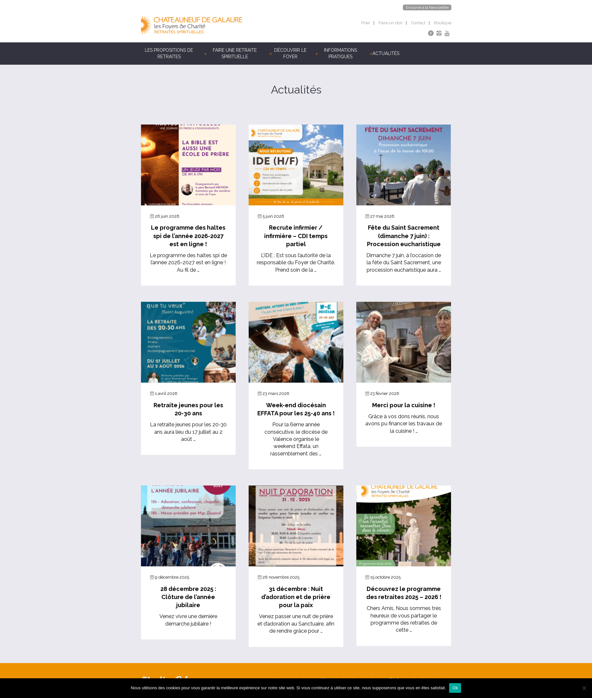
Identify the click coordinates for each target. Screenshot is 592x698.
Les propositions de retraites (169, 53)
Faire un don (391, 22)
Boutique (442, 22)
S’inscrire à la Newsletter (427, 7)
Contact (418, 22)
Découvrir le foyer (290, 53)
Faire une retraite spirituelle (235, 53)
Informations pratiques (340, 53)
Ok (455, 687)
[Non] (584, 688)
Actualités (385, 53)
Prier (365, 22)
